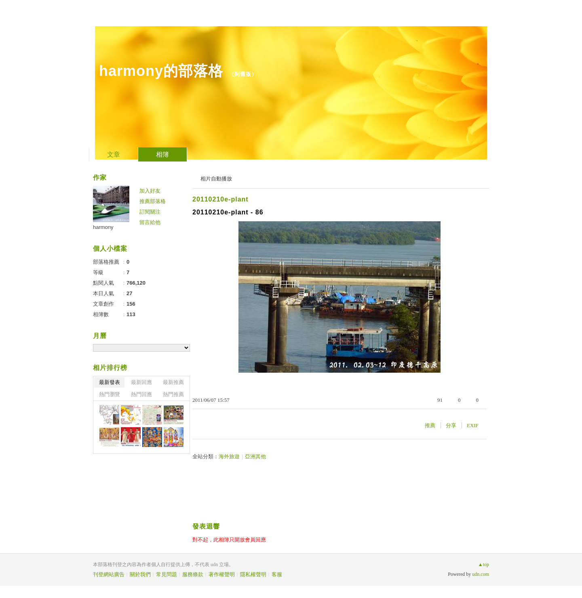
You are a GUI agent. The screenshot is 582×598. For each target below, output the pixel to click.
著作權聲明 (222, 574)
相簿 (162, 154)
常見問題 (166, 574)
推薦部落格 (152, 201)
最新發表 (109, 382)
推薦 (430, 425)
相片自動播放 (216, 179)
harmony (103, 227)
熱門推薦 (173, 394)
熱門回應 (141, 394)
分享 (451, 425)
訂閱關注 (149, 212)
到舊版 (242, 74)
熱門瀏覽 (109, 394)
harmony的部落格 (161, 71)
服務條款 (192, 574)
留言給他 (149, 222)
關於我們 (140, 574)
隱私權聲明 (253, 574)
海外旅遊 (229, 456)
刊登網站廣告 (108, 574)
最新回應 (141, 382)
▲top (483, 564)
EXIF (473, 425)
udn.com (480, 574)
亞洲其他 (255, 456)
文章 (113, 154)
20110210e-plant (220, 199)
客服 (277, 574)
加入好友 (149, 191)
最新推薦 (173, 382)
